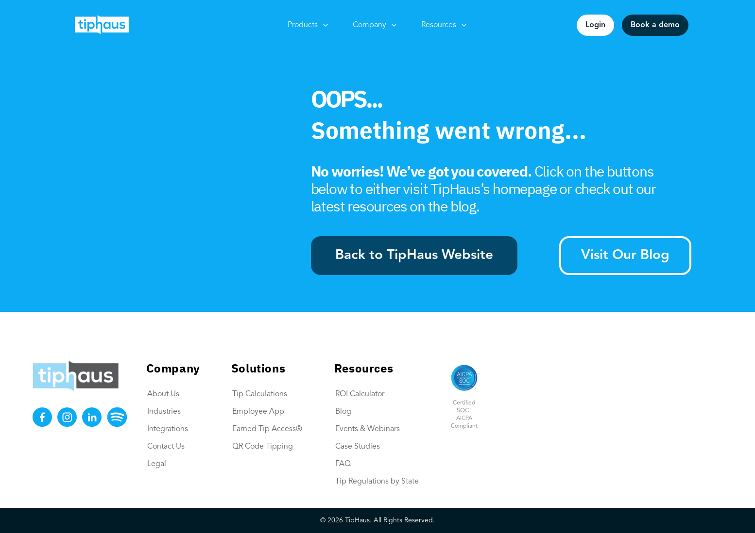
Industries (164, 412)
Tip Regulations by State (377, 481)
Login (595, 25)
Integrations (167, 429)
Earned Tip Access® (267, 429)
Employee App (258, 412)
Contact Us (166, 447)
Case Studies (357, 447)
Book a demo (655, 25)
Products (308, 25)
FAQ (343, 464)
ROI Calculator (359, 394)
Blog (343, 412)
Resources (444, 25)
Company (375, 25)
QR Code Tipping (262, 447)
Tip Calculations (259, 394)
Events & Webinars (367, 429)
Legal (156, 464)
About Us (163, 394)
